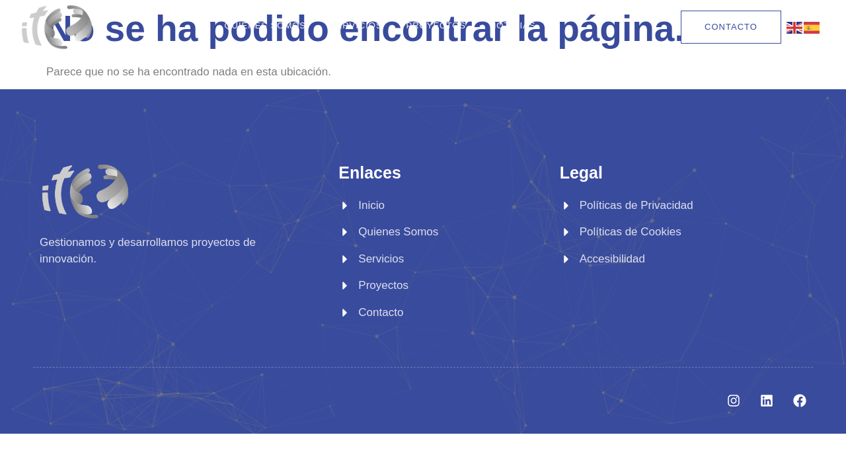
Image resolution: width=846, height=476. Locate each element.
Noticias (512, 25)
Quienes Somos (265, 25)
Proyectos (436, 25)
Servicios (356, 25)
